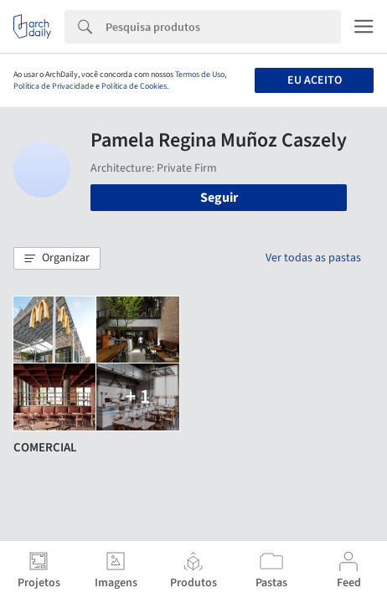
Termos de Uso (199, 74)
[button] (57, 259)
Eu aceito (314, 80)
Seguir (219, 197)
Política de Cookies (134, 86)
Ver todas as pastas (313, 258)
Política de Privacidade (53, 86)
